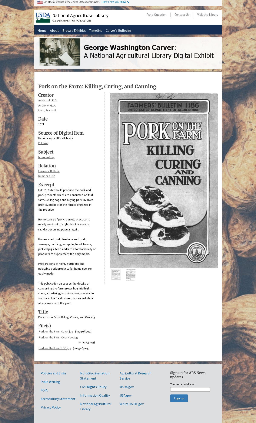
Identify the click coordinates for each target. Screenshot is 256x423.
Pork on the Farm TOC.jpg (55, 348)
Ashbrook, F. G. (47, 100)
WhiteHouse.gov (132, 404)
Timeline (95, 30)
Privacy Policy (51, 407)
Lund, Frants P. (47, 110)
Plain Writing (50, 382)
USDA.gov (127, 387)
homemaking (46, 157)
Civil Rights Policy (93, 387)
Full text (43, 143)
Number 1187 (46, 176)
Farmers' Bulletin (49, 171)
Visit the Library (207, 15)
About (54, 30)
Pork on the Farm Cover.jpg (56, 331)
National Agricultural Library (80, 15)
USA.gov (126, 395)
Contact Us (181, 15)
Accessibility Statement (58, 399)
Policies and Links (53, 373)
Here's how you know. (114, 1)
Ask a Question (156, 15)
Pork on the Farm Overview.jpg (58, 337)
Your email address (182, 384)
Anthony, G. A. (47, 105)
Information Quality (95, 395)
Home (42, 30)
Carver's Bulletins (119, 30)
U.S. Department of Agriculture (71, 20)
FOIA (44, 390)
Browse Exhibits (74, 30)
